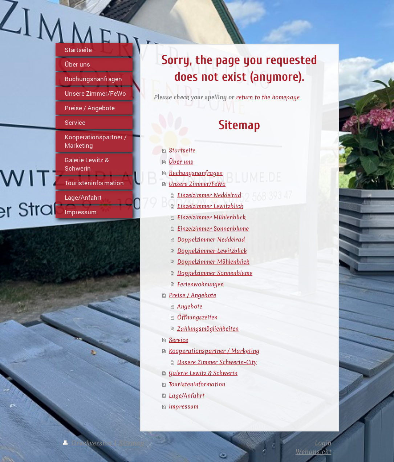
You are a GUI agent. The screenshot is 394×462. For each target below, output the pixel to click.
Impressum (183, 406)
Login (323, 442)
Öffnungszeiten (197, 317)
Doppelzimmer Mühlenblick (213, 262)
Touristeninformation (197, 384)
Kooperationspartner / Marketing (214, 351)
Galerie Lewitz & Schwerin (203, 373)
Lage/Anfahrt (186, 395)
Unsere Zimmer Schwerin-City (217, 362)
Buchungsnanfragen (196, 173)
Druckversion (88, 442)
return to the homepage (268, 97)
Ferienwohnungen (200, 284)
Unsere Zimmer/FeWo (197, 184)
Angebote (189, 306)
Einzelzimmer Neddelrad (209, 195)
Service (178, 340)
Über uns (181, 162)
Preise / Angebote (192, 295)
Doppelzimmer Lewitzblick (212, 251)
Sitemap (131, 442)
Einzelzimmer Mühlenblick (211, 217)
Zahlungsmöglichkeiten (208, 328)
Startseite (182, 150)
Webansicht (314, 451)
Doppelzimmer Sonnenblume (214, 273)
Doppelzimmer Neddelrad (211, 239)
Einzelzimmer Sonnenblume (213, 228)
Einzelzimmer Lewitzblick (210, 206)
